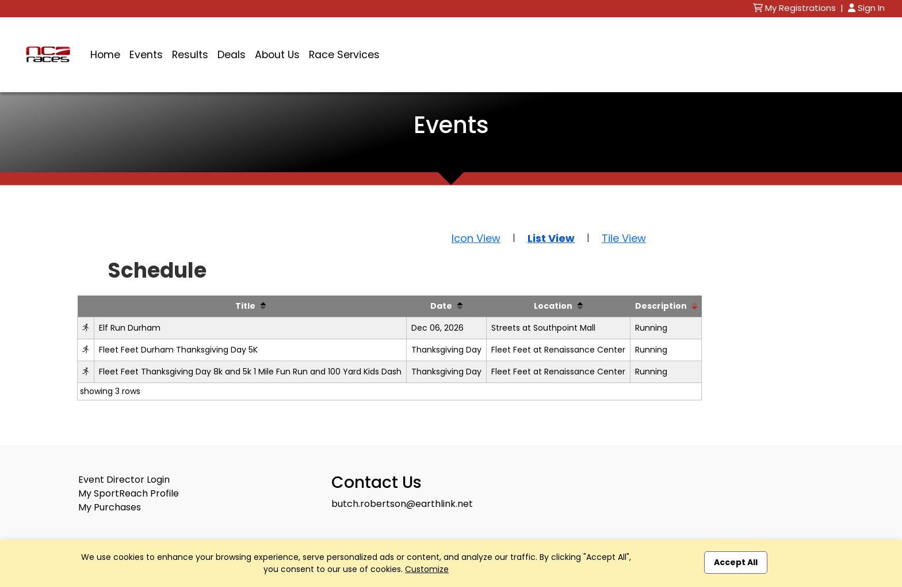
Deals (231, 55)
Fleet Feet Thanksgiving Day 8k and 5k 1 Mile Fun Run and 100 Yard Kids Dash (250, 371)
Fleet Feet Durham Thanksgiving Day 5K (178, 349)
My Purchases (109, 507)
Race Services (344, 55)
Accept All (736, 562)
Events (146, 55)
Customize (427, 569)
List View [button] (551, 238)
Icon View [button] (476, 238)
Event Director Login (124, 479)
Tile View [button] (624, 238)
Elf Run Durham (129, 328)
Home (105, 55)
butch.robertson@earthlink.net (402, 503)
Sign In (866, 8)
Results (190, 55)
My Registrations (795, 8)
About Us (277, 55)
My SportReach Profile (128, 493)
